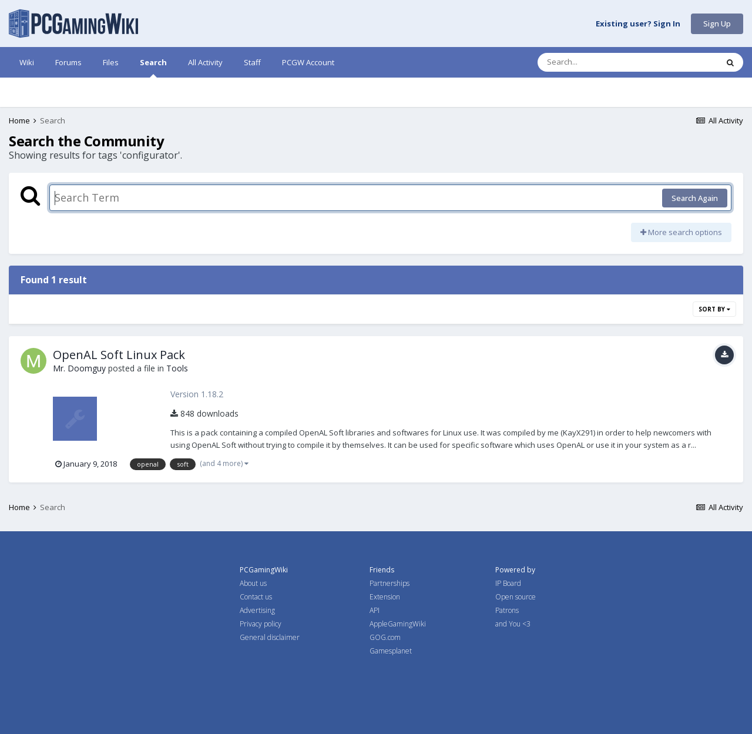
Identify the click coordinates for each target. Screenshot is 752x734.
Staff (252, 62)
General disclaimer (270, 637)
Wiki (26, 62)
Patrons (507, 610)
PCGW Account (308, 62)
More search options (681, 232)
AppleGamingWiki (398, 624)
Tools (177, 368)
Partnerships (389, 583)
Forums (68, 62)
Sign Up (717, 23)
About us (253, 583)
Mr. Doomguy (79, 368)
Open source (515, 597)
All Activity (205, 62)
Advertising (257, 610)
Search (153, 67)
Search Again (695, 198)
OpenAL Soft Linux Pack (119, 355)
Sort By (714, 309)
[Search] (597, 62)
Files (111, 62)
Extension (385, 597)
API (375, 610)
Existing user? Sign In (638, 24)
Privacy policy (260, 624)
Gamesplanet (391, 651)
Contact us (256, 597)
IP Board (508, 583)
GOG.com (385, 637)
